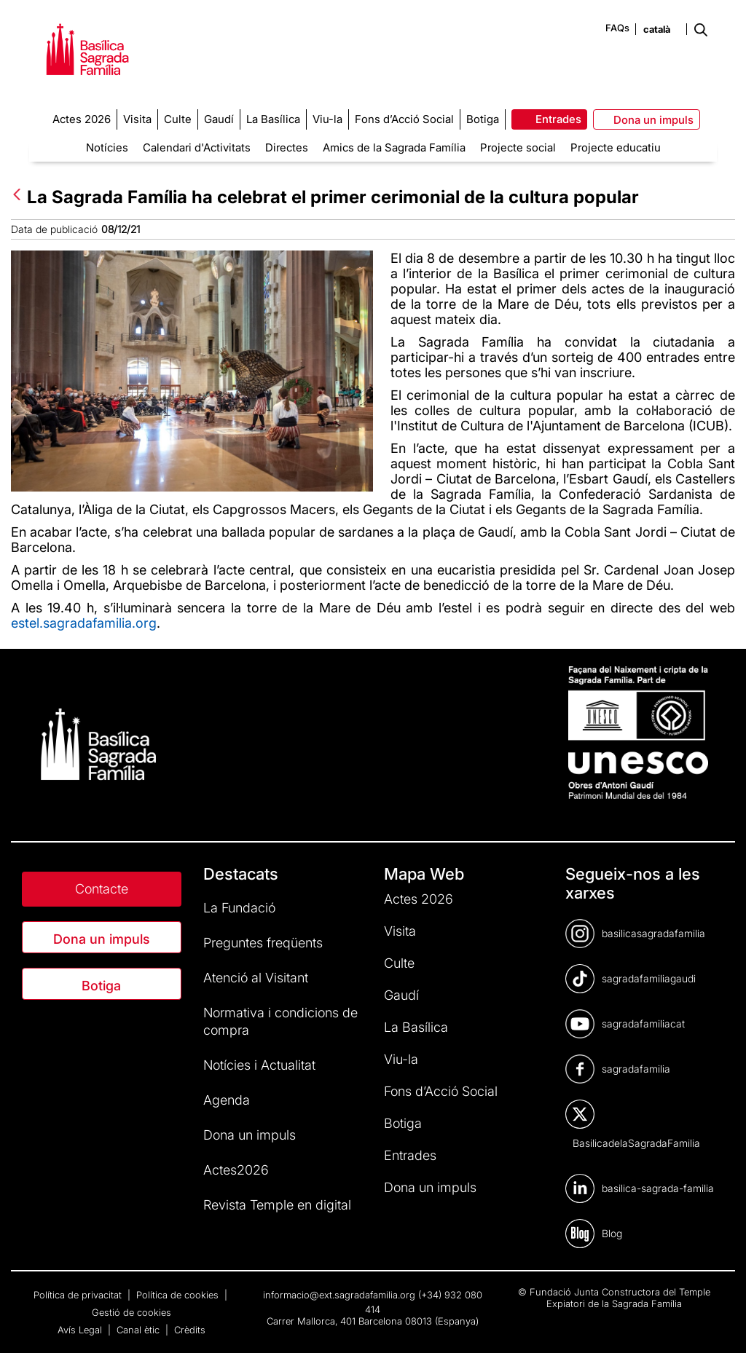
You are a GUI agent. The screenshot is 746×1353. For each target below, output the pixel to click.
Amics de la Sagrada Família (394, 147)
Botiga (101, 985)
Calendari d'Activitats (197, 147)
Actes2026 (236, 1170)
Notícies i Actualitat (259, 1065)
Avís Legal (81, 1330)
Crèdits (189, 1330)
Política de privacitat (79, 1295)
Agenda (226, 1100)
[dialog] (718, 1324)
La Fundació (239, 907)
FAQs (617, 27)
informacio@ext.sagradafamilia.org (339, 1295)
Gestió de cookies (131, 1312)
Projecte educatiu (615, 147)
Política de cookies (178, 1295)
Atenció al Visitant (255, 977)
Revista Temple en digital (277, 1204)
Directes (286, 147)
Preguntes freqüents (263, 942)
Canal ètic (139, 1330)
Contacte (101, 888)
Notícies (107, 147)
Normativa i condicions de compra (280, 1021)
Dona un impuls (101, 939)
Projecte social (518, 147)
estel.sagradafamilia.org (84, 623)
